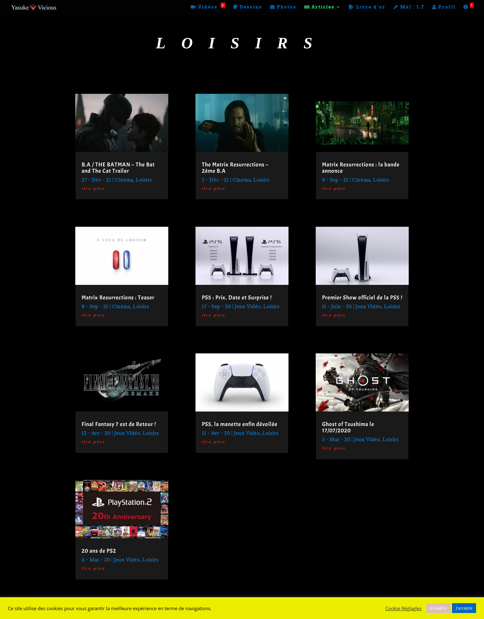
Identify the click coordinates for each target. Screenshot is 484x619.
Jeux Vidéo (127, 433)
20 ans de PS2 (99, 551)
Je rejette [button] (438, 608)
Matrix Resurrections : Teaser (118, 297)
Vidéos (208, 7)
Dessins (247, 7)
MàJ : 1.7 (409, 7)
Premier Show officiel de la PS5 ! (362, 297)
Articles (319, 7)
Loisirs (144, 180)
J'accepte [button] (464, 608)
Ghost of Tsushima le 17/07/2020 (348, 427)
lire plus (93, 189)
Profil (444, 7)
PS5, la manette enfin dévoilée (239, 424)
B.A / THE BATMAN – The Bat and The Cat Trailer (118, 168)
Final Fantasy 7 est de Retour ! (119, 424)
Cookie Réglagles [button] (403, 608)
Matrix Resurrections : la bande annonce (361, 168)
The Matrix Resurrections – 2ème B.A (235, 168)
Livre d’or (367, 7)
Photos (283, 7)
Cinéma (124, 180)
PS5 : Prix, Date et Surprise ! (237, 297)
